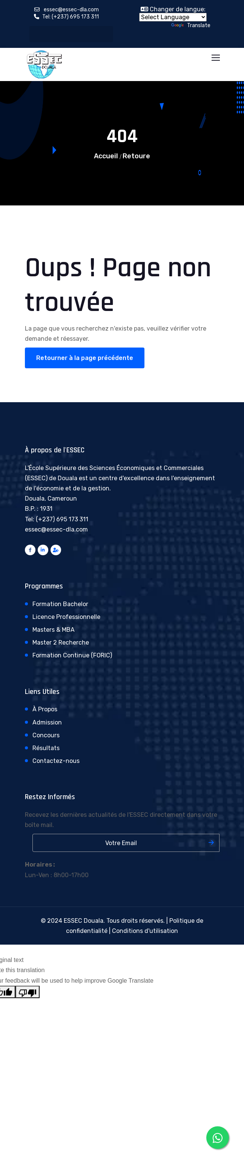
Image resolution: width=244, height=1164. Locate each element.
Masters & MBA (53, 629)
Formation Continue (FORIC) (72, 655)
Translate (190, 25)
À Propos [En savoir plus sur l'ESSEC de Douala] (44, 709)
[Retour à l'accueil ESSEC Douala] (44, 63)
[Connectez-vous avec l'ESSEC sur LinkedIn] (43, 550)
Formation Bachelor (60, 604)
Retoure (136, 156)
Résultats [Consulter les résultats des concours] (46, 748)
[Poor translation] (27, 992)
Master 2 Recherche (60, 642)
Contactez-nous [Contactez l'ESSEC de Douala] (56, 760)
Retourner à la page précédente (84, 357)
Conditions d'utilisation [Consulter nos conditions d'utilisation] (145, 930)
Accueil (106, 156)
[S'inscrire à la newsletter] (211, 843)
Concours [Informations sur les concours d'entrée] (46, 735)
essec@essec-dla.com (71, 9)
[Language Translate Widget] (173, 17)
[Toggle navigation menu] (216, 58)
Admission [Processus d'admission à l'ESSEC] (47, 722)
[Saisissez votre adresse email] (125, 843)
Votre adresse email (29, 833)
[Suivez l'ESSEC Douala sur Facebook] (30, 550)
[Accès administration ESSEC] (56, 550)
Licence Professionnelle (66, 616)
